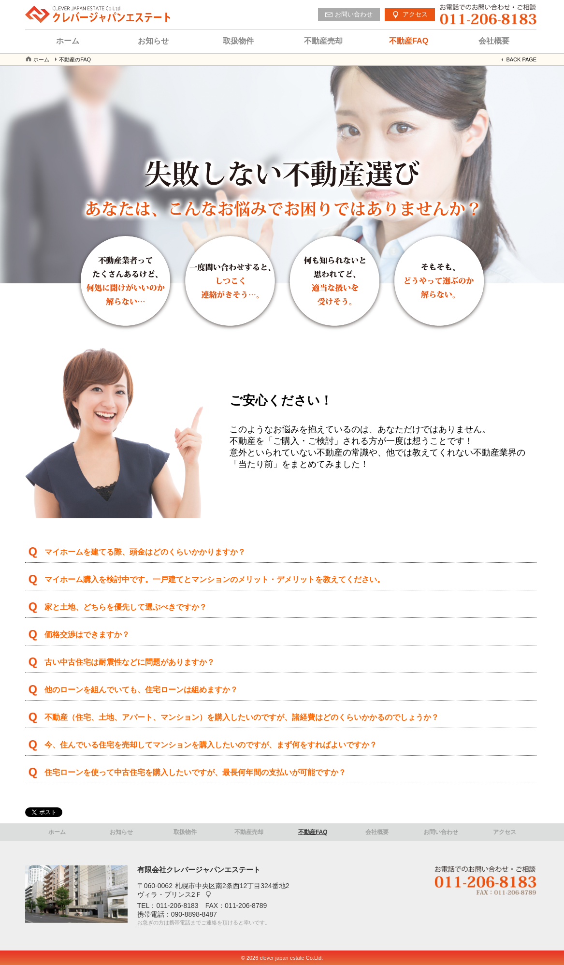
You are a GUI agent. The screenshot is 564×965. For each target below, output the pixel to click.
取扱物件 (238, 41)
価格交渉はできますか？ (87, 634)
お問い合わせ (440, 832)
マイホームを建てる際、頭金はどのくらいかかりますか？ (145, 552)
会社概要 (493, 41)
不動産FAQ (408, 41)
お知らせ (153, 41)
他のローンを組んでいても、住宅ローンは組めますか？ (141, 690)
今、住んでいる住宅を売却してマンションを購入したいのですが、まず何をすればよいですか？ (210, 745)
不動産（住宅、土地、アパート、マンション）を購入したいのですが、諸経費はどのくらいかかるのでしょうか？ (241, 717)
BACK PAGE (521, 59)
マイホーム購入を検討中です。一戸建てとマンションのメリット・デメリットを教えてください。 (214, 579)
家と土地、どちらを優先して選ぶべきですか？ (125, 607)
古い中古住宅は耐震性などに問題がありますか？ (129, 662)
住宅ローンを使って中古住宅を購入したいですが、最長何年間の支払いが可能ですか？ (195, 772)
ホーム (67, 41)
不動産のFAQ (75, 59)
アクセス (504, 832)
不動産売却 (323, 41)
